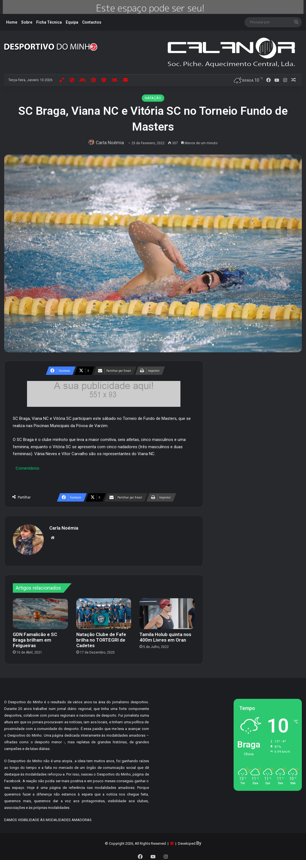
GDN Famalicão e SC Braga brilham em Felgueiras (35, 637)
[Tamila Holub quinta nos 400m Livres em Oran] (167, 610)
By (198, 840)
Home (11, 22)
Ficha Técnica (49, 22)
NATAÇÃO (153, 98)
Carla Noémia (111, 142)
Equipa (72, 22)
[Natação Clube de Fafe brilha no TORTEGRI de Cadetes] (103, 610)
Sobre (26, 22)
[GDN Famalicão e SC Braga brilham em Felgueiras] (40, 610)
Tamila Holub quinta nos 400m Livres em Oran (165, 634)
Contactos (91, 22)
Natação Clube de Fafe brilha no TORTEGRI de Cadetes (101, 637)
